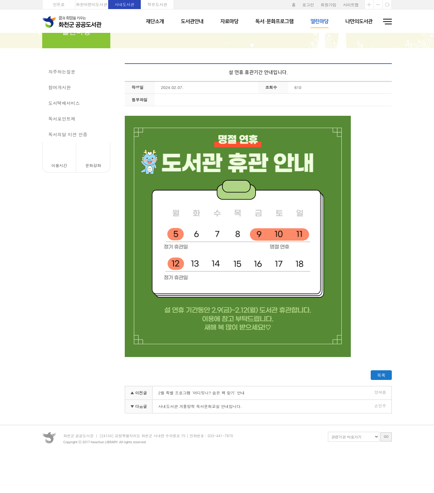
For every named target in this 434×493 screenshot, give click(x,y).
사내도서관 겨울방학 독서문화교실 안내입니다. (200, 439)
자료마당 (229, 21)
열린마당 (319, 21)
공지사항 (57, 89)
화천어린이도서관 (91, 4)
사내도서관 (124, 4)
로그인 (308, 5)
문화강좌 (93, 198)
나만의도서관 (359, 21)
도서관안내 (192, 21)
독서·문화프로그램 (274, 21)
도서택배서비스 (64, 136)
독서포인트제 (61, 152)
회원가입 (328, 5)
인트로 (59, 4)
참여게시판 (59, 120)
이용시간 (59, 198)
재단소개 (155, 21)
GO (386, 476)
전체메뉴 (385, 21)
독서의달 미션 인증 (67, 167)
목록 (381, 408)
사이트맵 (351, 5)
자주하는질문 (61, 105)
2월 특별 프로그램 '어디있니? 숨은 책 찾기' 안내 (201, 426)
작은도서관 (157, 4)
